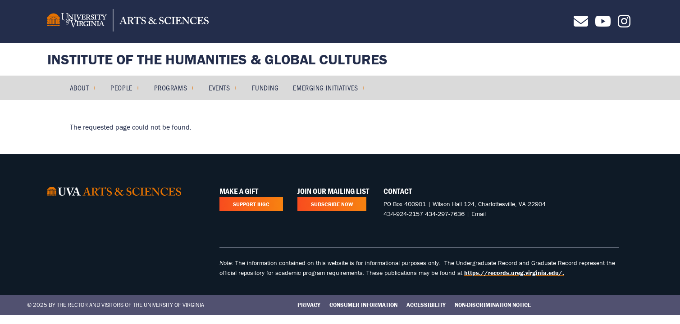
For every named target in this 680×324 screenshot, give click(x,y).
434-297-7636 (445, 214)
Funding (265, 87)
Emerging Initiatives (325, 87)
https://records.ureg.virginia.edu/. (514, 273)
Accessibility (426, 305)
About (79, 87)
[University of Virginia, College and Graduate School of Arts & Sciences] (128, 21)
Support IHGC (251, 204)
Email (478, 214)
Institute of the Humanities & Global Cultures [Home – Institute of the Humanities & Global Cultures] (217, 59)
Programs (170, 87)
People (121, 87)
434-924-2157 (403, 214)
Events (219, 87)
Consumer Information (363, 305)
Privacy (308, 305)
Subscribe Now (332, 204)
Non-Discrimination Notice (493, 305)
